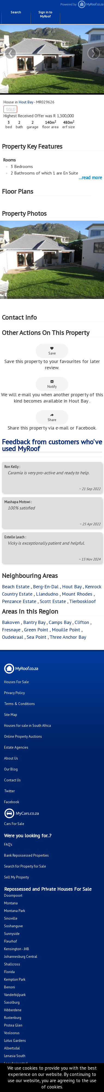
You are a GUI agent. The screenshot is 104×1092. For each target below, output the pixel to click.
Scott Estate (53, 601)
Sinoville (10, 918)
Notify (52, 384)
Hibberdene (13, 1010)
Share (52, 417)
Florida (9, 972)
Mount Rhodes (77, 594)
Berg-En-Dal (46, 586)
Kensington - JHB (16, 949)
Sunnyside (12, 933)
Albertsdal (12, 1048)
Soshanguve (13, 926)
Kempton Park (14, 979)
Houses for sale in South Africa (27, 725)
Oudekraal (12, 637)
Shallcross (12, 964)
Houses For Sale (16, 682)
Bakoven (11, 622)
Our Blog (11, 769)
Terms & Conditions (19, 703)
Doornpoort (13, 895)
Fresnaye (11, 629)
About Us (11, 758)
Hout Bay (26, 102)
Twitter (9, 791)
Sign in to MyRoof (45, 14)
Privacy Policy (14, 693)
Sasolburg (12, 1002)
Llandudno (48, 594)
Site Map (10, 714)
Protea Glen (13, 1025)
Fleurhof (10, 941)
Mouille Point (66, 629)
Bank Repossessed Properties (26, 855)
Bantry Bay (34, 622)
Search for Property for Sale (25, 866)
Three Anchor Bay (68, 637)
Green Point (36, 629)
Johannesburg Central (20, 956)
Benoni (9, 987)
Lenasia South (14, 1056)
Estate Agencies (16, 747)
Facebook (11, 802)
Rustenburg (12, 1017)
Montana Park (14, 910)
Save (52, 351)
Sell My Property (16, 877)
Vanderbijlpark (15, 994)
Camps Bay (60, 622)
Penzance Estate (19, 601)
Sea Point (36, 637)
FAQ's (8, 844)
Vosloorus (12, 1033)
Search (16, 12)
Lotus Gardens (15, 1040)
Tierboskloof (82, 601)
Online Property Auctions (23, 736)
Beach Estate (15, 586)
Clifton (82, 622)
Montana (11, 903)
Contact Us (12, 780)
